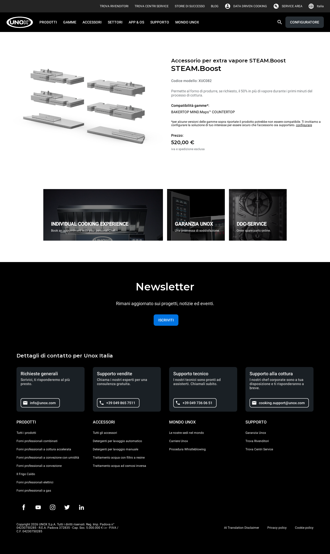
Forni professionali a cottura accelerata (43, 449)
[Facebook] (23, 507)
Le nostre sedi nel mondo (186, 433)
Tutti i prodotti (26, 433)
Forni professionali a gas (33, 490)
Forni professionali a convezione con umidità (47, 457)
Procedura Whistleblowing (187, 449)
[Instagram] (52, 507)
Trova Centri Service (259, 449)
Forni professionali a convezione (39, 466)
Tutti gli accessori (105, 433)
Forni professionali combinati (36, 441)
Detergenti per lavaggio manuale (115, 449)
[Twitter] (67, 507)
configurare (304, 125)
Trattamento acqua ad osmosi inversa (119, 466)
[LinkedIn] (81, 507)
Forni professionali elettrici (34, 482)
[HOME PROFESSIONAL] (21, 22)
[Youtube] (38, 507)
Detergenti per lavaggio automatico (117, 441)
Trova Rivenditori (257, 441)
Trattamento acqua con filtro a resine (119, 457)
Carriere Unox (178, 441)
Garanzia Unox (255, 433)
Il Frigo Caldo (25, 474)
